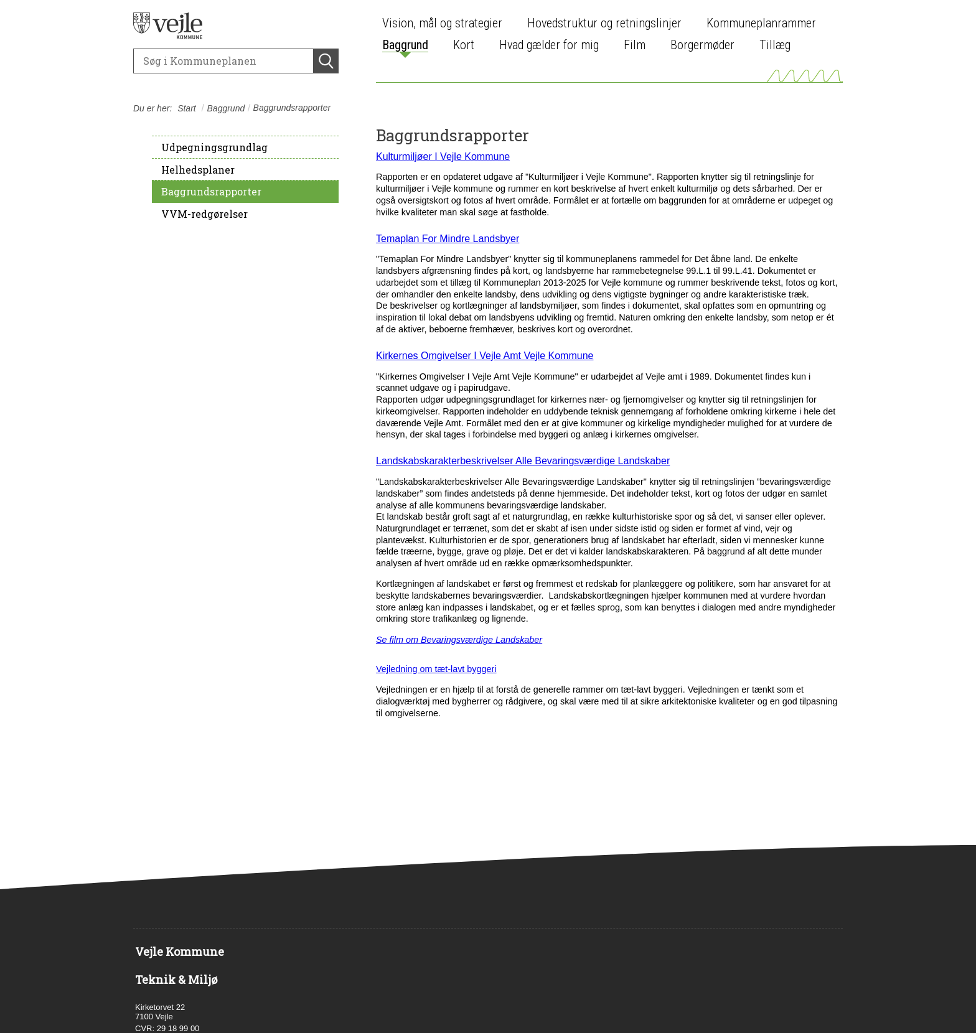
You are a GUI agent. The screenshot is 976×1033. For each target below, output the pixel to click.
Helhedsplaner (198, 169)
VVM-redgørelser (204, 213)
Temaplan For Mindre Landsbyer (447, 238)
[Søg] (223, 61)
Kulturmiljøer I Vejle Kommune (443, 156)
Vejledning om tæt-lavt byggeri (436, 669)
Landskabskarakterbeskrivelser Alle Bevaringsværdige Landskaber (523, 461)
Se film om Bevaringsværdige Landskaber (459, 640)
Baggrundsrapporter (211, 191)
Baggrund (226, 108)
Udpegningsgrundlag (214, 147)
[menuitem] (445, 23)
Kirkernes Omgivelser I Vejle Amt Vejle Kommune (484, 355)
